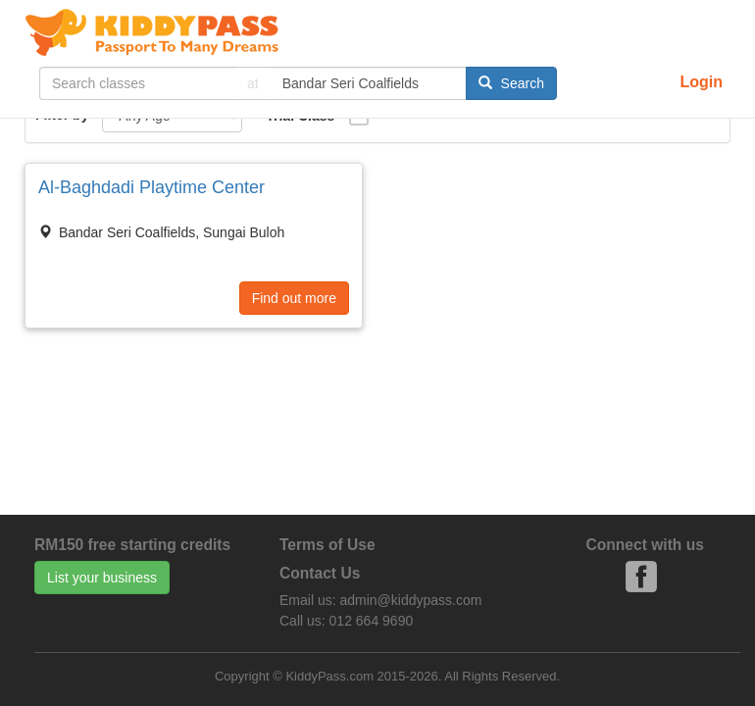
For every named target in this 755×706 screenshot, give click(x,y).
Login (701, 82)
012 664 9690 (371, 621)
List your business (102, 577)
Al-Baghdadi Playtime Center (151, 187)
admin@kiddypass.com (410, 600)
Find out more (294, 298)
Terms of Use (327, 544)
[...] (137, 83)
